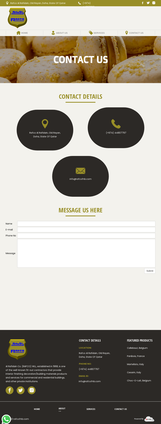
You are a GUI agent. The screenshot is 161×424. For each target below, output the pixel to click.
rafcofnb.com (21, 419)
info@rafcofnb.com (81, 179)
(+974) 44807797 (116, 132)
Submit (149, 271)
